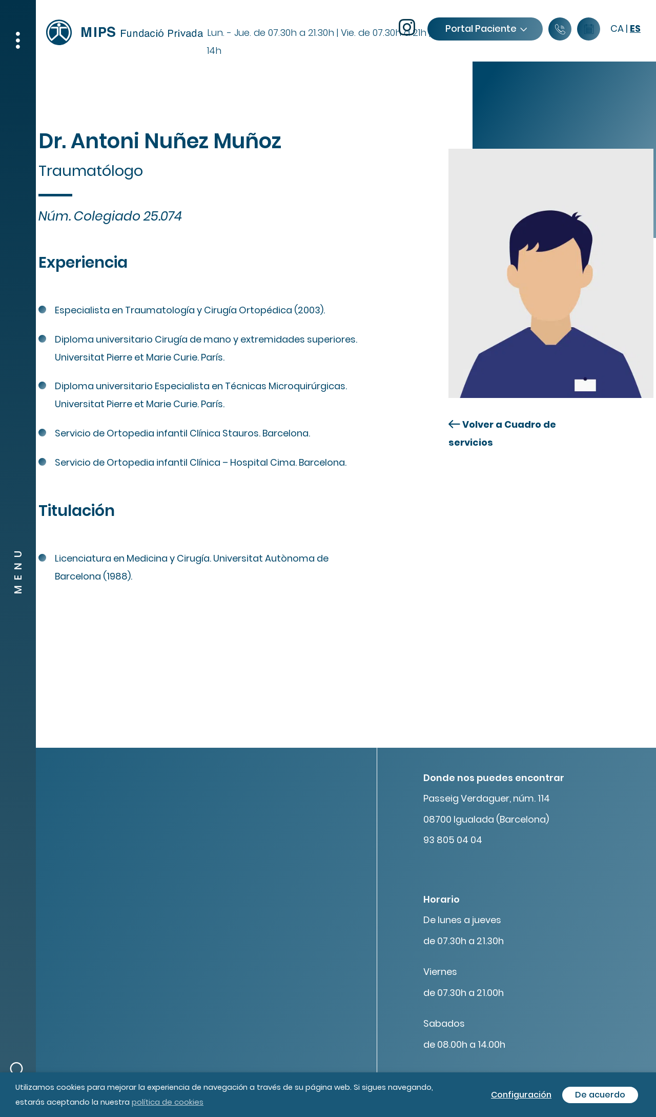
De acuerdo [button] (600, 1095)
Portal (485, 28)
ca (617, 28)
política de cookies (167, 1102)
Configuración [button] (521, 1095)
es (635, 28)
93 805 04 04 (452, 839)
